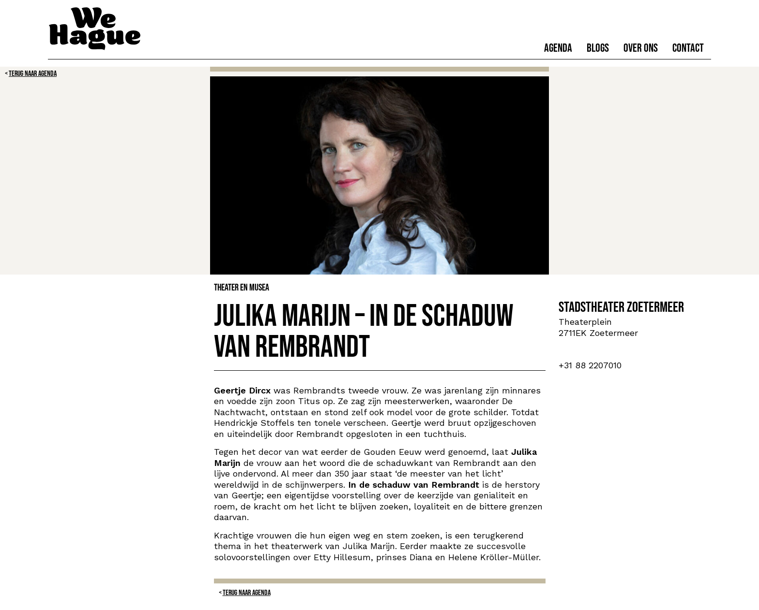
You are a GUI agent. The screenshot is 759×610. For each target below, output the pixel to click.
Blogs (598, 48)
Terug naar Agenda (33, 73)
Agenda (558, 48)
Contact (688, 48)
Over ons (640, 48)
